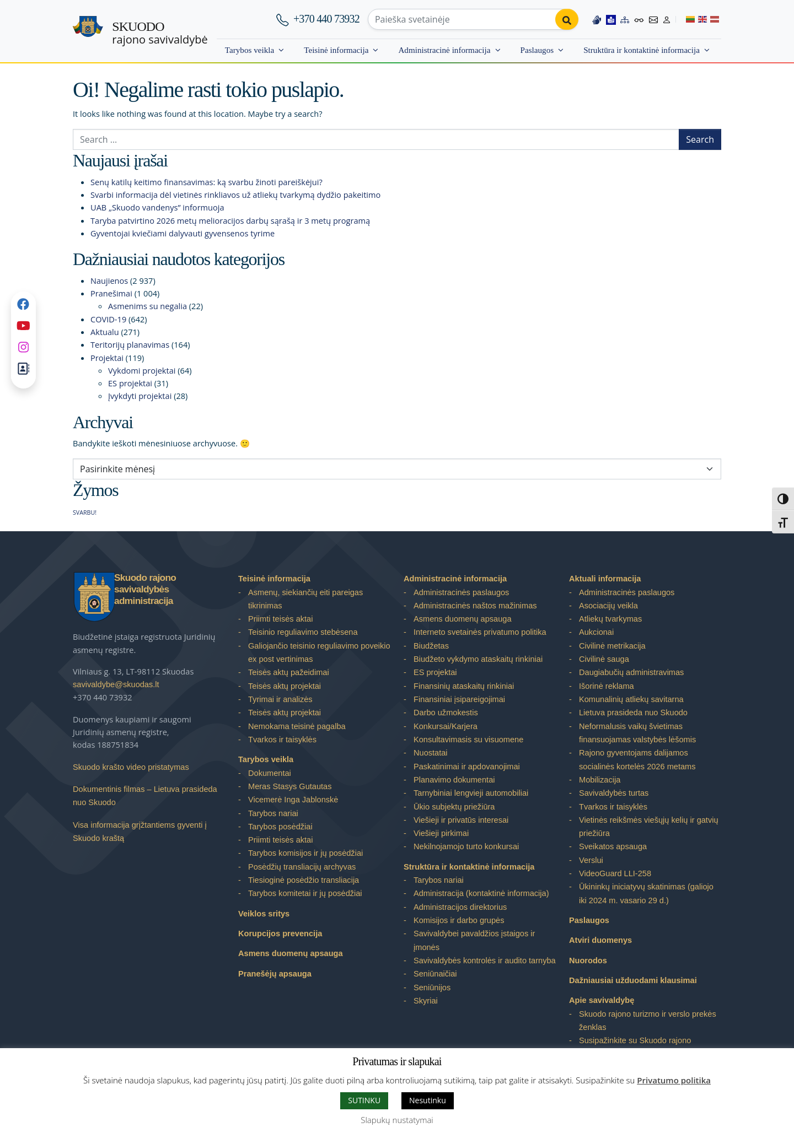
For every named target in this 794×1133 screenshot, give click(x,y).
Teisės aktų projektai (284, 686)
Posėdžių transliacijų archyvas (302, 866)
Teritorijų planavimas (129, 344)
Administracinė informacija (444, 50)
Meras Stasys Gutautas (290, 786)
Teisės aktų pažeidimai (288, 672)
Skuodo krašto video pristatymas (131, 767)
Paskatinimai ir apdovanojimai (467, 766)
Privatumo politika (674, 1080)
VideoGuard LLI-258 (615, 873)
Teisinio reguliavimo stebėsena (303, 632)
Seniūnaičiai (435, 973)
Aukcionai (596, 632)
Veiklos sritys (263, 913)
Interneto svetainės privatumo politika (480, 632)
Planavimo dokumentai (454, 779)
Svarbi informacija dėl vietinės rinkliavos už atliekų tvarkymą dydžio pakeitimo (235, 194)
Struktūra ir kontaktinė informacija (641, 50)
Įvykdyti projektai (139, 395)
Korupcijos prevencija (280, 933)
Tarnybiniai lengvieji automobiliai (471, 793)
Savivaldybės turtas (613, 793)
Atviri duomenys (600, 940)
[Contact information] (653, 19)
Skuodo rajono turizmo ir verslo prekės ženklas (647, 1021)
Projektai (107, 357)
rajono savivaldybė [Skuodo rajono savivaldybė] (159, 33)
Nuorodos (588, 960)
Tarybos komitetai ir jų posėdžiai (305, 893)
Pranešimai (111, 293)
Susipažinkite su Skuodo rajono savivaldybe (635, 1047)
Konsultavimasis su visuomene (468, 739)
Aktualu (104, 331)
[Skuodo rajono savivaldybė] (88, 31)
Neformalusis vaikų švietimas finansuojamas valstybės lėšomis (637, 733)
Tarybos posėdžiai (280, 826)
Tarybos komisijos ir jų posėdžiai (305, 853)
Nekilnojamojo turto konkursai (466, 846)
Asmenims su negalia (147, 305)
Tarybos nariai (273, 813)
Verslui (591, 860)
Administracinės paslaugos (461, 592)
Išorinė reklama (606, 686)
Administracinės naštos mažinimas (475, 605)
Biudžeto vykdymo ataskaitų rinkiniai (478, 659)
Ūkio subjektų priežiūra (454, 806)
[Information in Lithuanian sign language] (597, 19)
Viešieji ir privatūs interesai (461, 820)
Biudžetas (431, 645)
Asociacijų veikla (608, 605)
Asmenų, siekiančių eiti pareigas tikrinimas (305, 599)
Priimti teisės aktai (280, 618)
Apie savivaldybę (601, 1000)
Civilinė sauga (604, 659)
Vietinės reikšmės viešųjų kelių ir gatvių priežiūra (648, 827)
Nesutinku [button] (427, 1100)
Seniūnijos (432, 987)
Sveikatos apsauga (613, 846)
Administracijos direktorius (460, 907)
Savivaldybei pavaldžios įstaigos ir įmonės (474, 940)
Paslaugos (537, 50)
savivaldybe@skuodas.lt (116, 684)
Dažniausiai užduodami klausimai (633, 980)
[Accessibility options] (639, 19)
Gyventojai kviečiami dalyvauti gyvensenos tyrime (182, 233)
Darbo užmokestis (446, 712)
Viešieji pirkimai (441, 833)
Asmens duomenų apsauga (290, 953)
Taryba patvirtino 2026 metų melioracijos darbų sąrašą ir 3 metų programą (230, 220)
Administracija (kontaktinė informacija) (481, 893)
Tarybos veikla (249, 50)
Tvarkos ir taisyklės (282, 739)
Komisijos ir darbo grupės (459, 920)
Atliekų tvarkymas (610, 618)
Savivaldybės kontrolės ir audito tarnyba (485, 960)
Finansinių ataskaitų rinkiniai (464, 686)
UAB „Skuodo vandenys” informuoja (157, 207)
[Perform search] (566, 19)
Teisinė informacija (336, 50)
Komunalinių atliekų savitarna (631, 699)
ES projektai (130, 383)
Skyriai (426, 1000)
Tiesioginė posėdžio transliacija (303, 880)
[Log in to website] (666, 19)
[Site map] (624, 19)
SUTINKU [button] (364, 1100)
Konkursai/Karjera (446, 726)
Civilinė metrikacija (612, 645)
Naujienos (109, 280)
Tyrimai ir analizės (280, 699)
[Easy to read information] (611, 19)
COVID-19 (108, 319)
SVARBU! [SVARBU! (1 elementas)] (84, 512)
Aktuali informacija (605, 578)
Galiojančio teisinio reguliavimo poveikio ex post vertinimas (319, 652)
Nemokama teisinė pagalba (297, 726)
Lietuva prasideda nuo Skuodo (633, 712)
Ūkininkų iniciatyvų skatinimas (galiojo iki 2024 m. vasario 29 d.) (646, 893)
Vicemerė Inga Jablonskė (293, 799)
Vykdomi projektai (141, 370)
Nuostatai (431, 752)
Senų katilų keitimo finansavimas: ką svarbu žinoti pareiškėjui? (206, 181)
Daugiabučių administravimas (631, 672)
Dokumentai (269, 773)
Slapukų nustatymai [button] (397, 1119)
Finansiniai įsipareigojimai (459, 699)
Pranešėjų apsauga (275, 973)
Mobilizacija (599, 779)
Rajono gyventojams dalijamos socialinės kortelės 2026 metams (637, 759)
